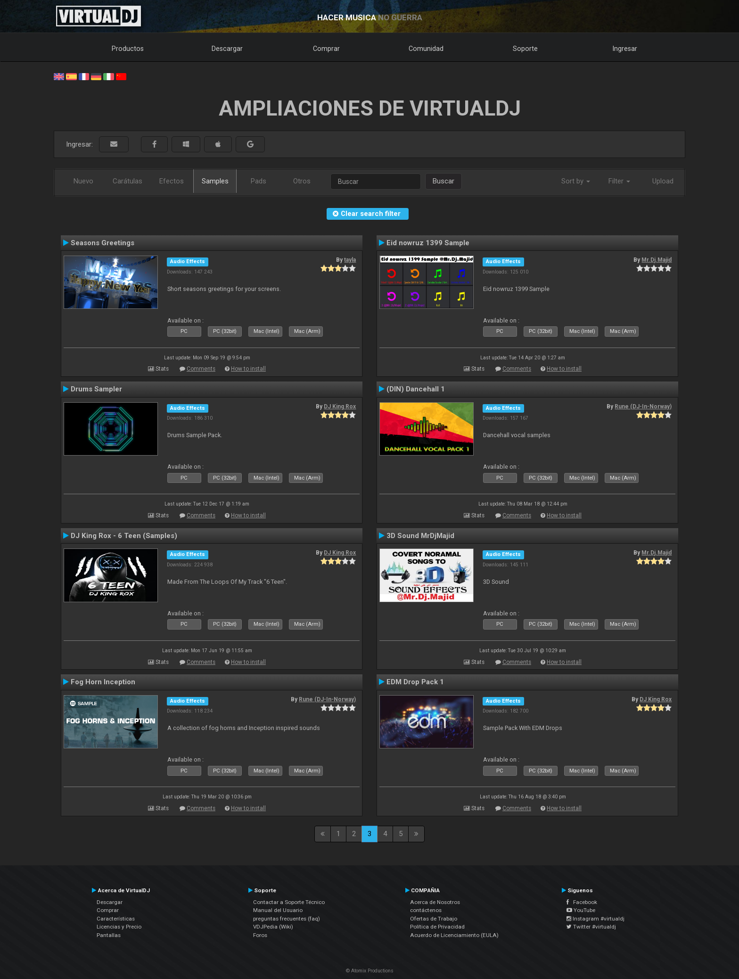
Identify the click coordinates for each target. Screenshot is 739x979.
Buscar (443, 181)
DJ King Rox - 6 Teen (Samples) (124, 535)
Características (116, 918)
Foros (260, 935)
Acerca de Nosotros (435, 902)
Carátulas (127, 181)
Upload (662, 181)
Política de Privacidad (437, 926)
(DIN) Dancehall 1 (415, 389)
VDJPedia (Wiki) (273, 926)
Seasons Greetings (102, 243)
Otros (302, 181)
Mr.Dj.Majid (656, 260)
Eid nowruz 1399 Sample (427, 243)
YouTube (581, 910)
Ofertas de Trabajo (433, 918)
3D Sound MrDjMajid (420, 535)
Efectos (171, 181)
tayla (350, 260)
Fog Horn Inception (103, 682)
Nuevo (83, 181)
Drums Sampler (96, 389)
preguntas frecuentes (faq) (286, 918)
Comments (201, 368)
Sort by (575, 181)
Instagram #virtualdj (595, 918)
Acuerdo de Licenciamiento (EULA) (454, 935)
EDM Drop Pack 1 (415, 682)
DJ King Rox (340, 406)
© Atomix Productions (370, 971)
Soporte (525, 48)
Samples (215, 181)
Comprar (326, 48)
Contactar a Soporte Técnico (289, 902)
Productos (128, 48)
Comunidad (426, 48)
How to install (248, 368)
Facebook (582, 902)
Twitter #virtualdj (591, 926)
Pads (258, 181)
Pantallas (109, 935)
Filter (619, 181)
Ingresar (625, 48)
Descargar (227, 48)
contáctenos (426, 910)
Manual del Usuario (278, 910)
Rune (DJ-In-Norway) (643, 406)
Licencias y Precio (119, 926)
